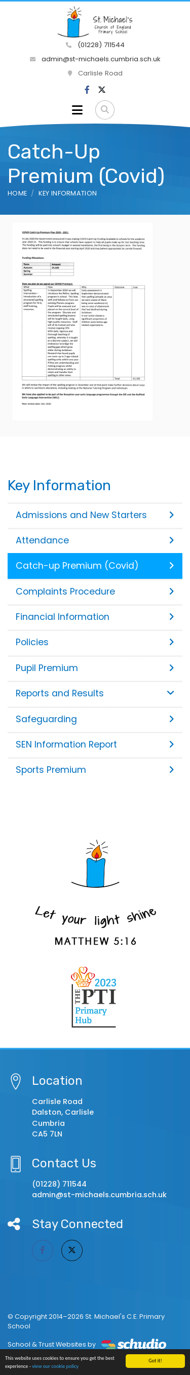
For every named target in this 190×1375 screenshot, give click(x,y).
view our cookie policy (55, 1366)
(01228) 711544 (95, 45)
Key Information (68, 193)
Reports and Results (95, 693)
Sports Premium (95, 770)
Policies (95, 642)
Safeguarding (95, 719)
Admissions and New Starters (95, 515)
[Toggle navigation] (77, 110)
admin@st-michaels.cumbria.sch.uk (95, 59)
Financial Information (95, 617)
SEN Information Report (95, 744)
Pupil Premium (95, 668)
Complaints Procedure (95, 591)
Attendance (95, 540)
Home (17, 193)
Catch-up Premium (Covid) (95, 566)
